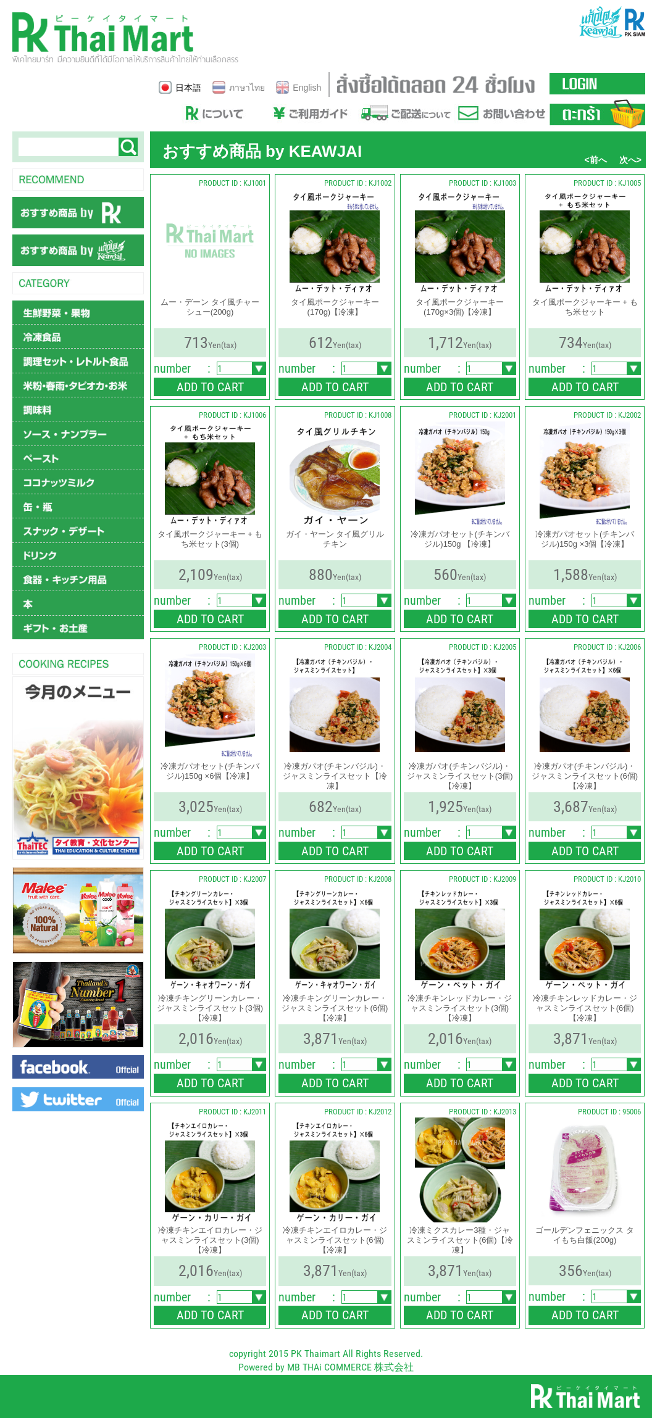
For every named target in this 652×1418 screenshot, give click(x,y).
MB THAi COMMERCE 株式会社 (350, 1367)
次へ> (630, 160)
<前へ (596, 160)
